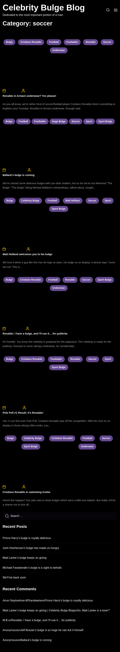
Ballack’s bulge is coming (18, 175)
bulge (9, 42)
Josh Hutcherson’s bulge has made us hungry (31, 548)
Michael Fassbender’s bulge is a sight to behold (32, 567)
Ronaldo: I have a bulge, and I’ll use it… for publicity (35, 333)
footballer (72, 42)
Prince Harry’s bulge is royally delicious (27, 538)
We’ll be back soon (14, 577)
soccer (107, 42)
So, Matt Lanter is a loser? (93, 610)
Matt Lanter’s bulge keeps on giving (25, 557)
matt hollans (72, 200)
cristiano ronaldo (31, 42)
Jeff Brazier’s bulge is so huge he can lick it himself (51, 630)
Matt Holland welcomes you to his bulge (27, 254)
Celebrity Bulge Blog (44, 7)
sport (89, 121)
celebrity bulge (30, 200)
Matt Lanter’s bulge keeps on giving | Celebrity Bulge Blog (38, 610)
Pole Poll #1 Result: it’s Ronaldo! (23, 412)
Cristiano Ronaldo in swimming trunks (26, 492)
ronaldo (90, 42)
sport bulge (105, 121)
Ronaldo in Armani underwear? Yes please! (29, 95)
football (54, 42)
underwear (58, 50)
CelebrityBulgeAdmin (36, 90)
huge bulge (59, 121)
